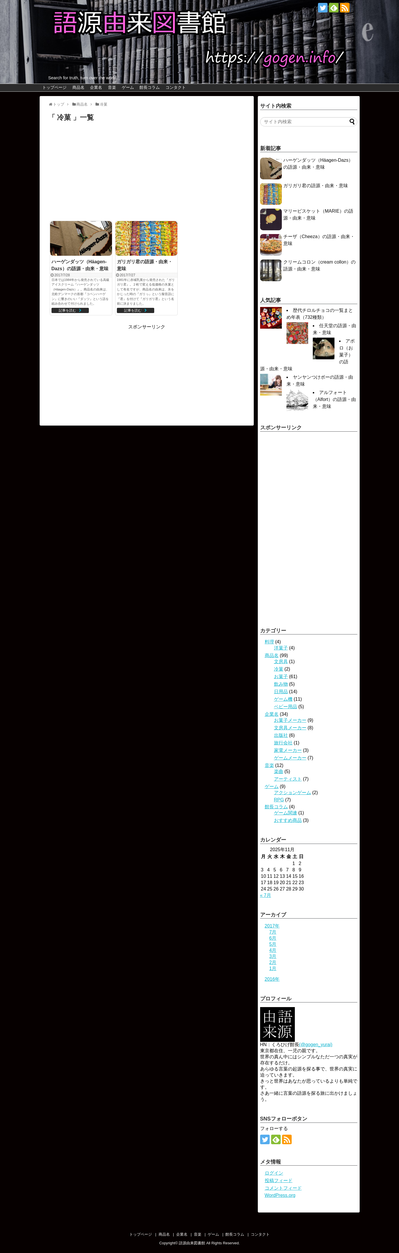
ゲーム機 (283, 699)
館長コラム (149, 87)
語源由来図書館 (192, 1243)
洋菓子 (281, 647)
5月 (273, 944)
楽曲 (278, 771)
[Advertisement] (146, 173)
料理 (269, 641)
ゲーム (128, 87)
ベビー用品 (285, 706)
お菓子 (281, 676)
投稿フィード (279, 1180)
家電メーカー (288, 750)
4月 (273, 950)
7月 (273, 932)
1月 (273, 968)
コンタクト (176, 87)
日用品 (281, 691)
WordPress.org (280, 1195)
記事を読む (67, 310)
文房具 (281, 661)
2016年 (272, 979)
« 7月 (265, 895)
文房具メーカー (290, 727)
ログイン (274, 1173)
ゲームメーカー (290, 757)
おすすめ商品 (288, 820)
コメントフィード (283, 1188)
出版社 (281, 735)
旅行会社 (283, 742)
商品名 (78, 87)
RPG (279, 799)
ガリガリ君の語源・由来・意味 (315, 185)
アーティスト (288, 779)
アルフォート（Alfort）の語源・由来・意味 (334, 399)
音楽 (112, 87)
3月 (273, 956)
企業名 (96, 87)
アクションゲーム (292, 792)
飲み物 (281, 684)
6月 (273, 938)
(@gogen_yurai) (315, 1044)
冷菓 (278, 669)
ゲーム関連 (285, 812)
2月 (273, 962)
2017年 (272, 925)
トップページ (54, 87)
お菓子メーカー (290, 720)
